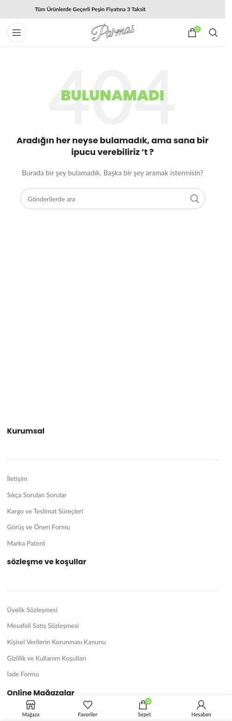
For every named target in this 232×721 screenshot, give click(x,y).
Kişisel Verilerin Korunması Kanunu (56, 642)
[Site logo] (113, 32)
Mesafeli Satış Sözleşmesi (43, 625)
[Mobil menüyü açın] (16, 32)
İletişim (17, 478)
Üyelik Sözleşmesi (32, 610)
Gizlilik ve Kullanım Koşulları (46, 658)
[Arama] (213, 32)
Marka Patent (26, 543)
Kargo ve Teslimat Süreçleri (45, 511)
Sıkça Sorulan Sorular (37, 495)
